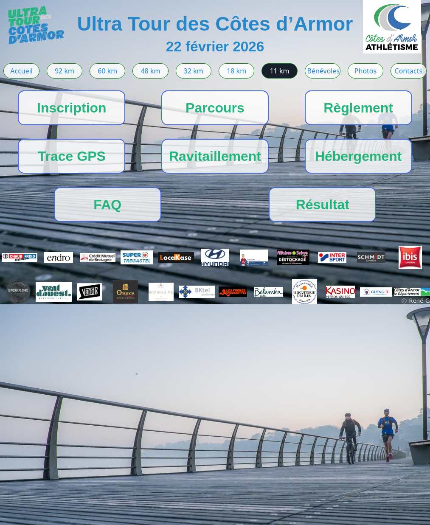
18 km (236, 71)
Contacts (409, 71)
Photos (365, 71)
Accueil (21, 71)
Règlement (358, 107)
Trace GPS (72, 156)
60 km (107, 71)
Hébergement (358, 156)
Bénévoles (323, 71)
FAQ (107, 204)
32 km (193, 71)
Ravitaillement (215, 156)
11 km (279, 71)
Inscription (72, 107)
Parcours (215, 107)
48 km (150, 71)
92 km (64, 71)
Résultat (322, 204)
